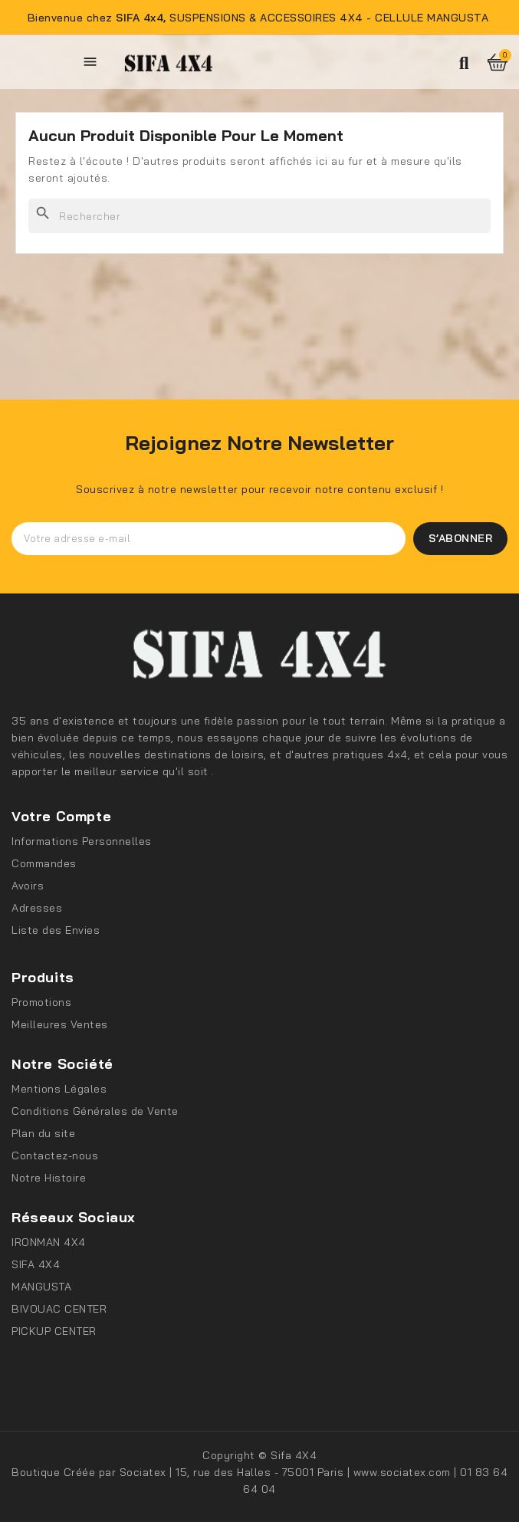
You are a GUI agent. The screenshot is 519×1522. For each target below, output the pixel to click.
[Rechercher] (259, 216)
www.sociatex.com (404, 1472)
